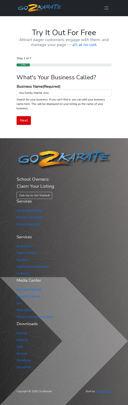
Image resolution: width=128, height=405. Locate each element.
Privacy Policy (24, 246)
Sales (20, 346)
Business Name (38, 86)
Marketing (22, 339)
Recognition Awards (28, 296)
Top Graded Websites (29, 210)
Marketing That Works (30, 217)
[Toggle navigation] (106, 8)
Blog (19, 303)
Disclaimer (23, 259)
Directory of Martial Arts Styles (35, 316)
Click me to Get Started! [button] (34, 195)
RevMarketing (104, 391)
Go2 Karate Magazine (29, 289)
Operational (24, 360)
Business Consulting (28, 224)
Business (22, 333)
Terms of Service (26, 252)
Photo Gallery (25, 310)
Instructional (24, 367)
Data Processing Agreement (33, 266)
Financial (22, 353)
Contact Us (23, 273)
